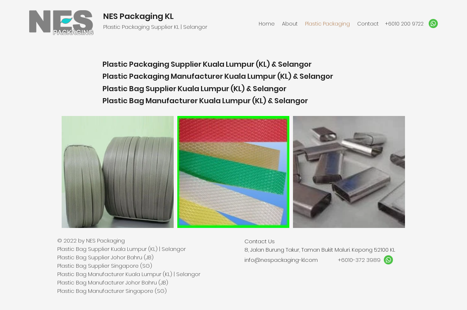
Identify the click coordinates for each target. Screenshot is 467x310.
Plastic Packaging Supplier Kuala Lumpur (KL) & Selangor (207, 64)
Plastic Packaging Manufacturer (163, 76)
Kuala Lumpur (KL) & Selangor (278, 76)
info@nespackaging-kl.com (281, 260)
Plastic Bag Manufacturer (151, 101)
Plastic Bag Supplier (140, 89)
